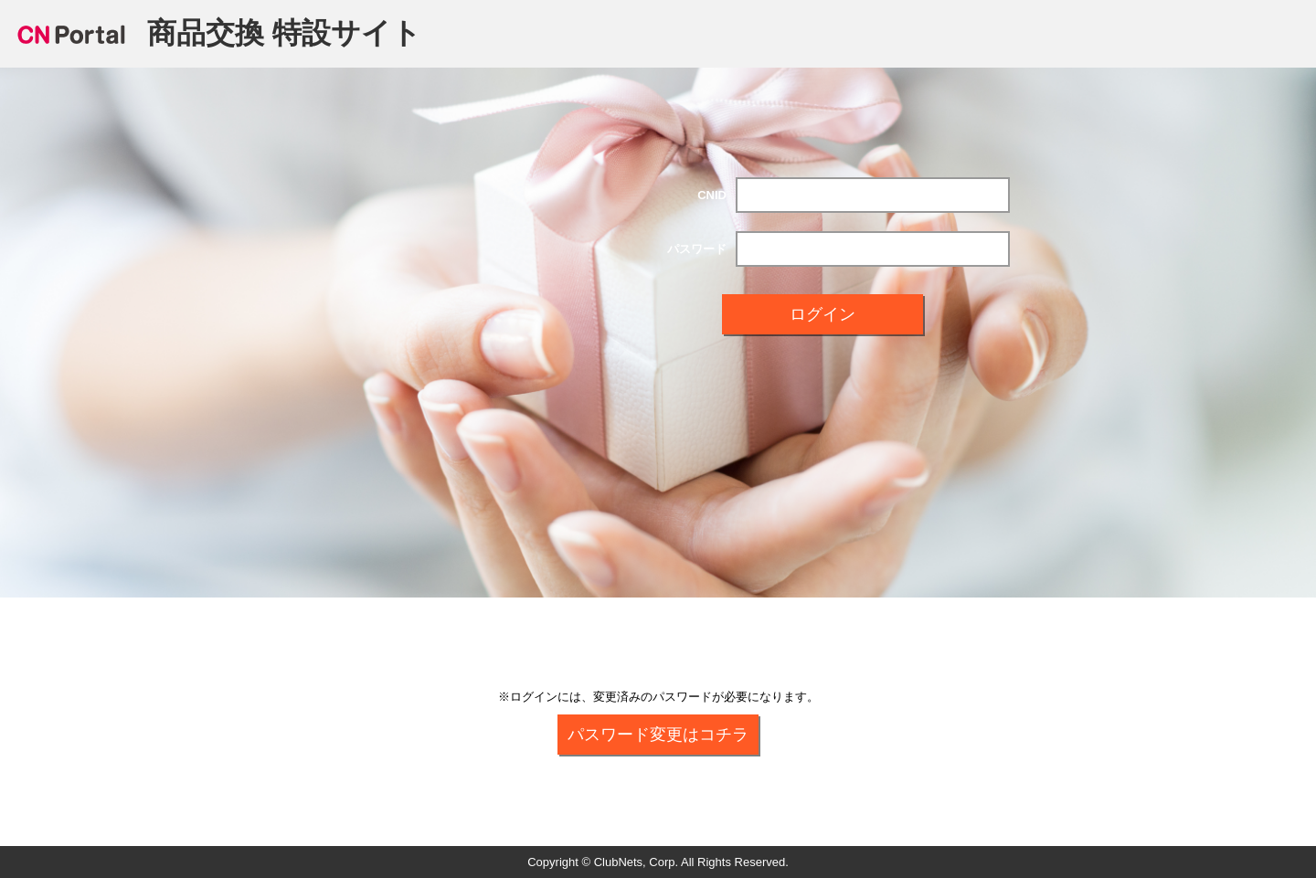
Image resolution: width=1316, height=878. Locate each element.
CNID (712, 195)
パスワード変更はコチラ (658, 734)
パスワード (697, 249)
